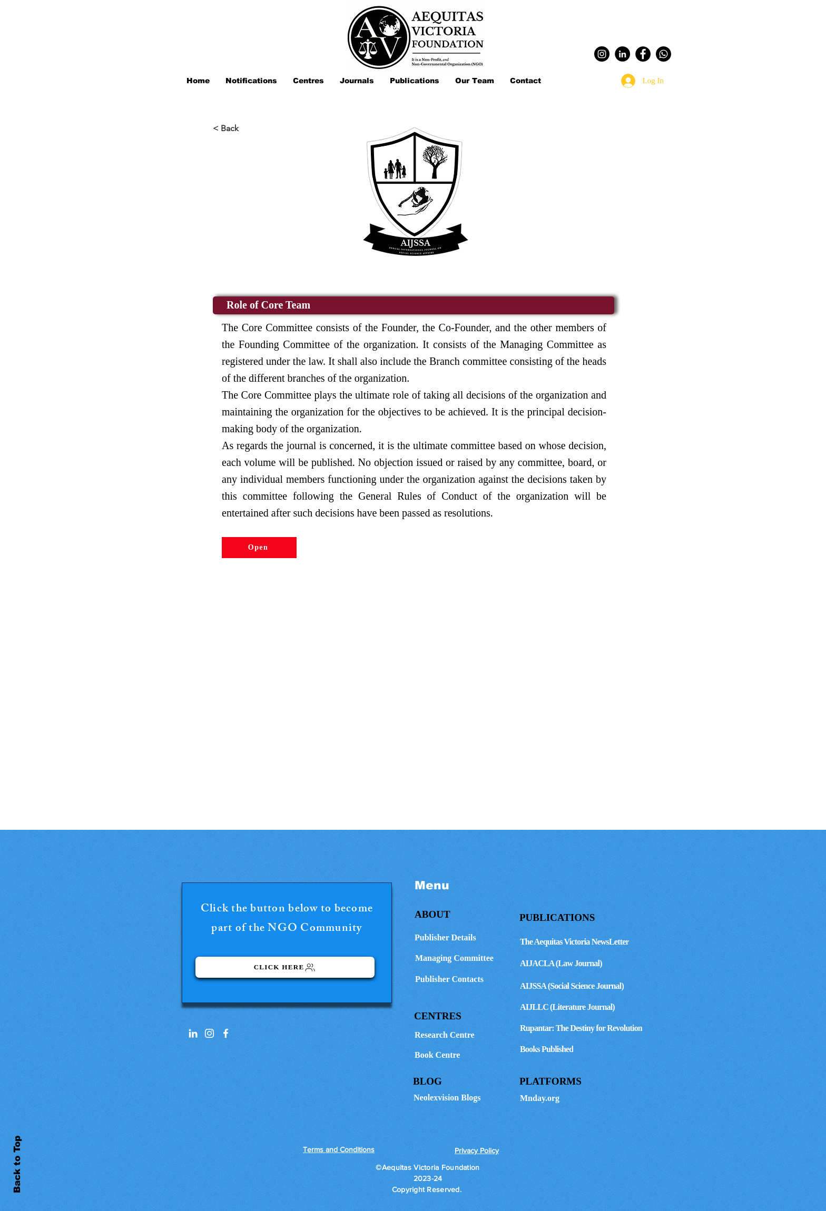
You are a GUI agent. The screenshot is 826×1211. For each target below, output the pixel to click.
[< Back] (247, 128)
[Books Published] (590, 1049)
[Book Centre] (464, 1055)
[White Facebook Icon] (226, 1033)
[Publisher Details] (462, 937)
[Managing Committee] (463, 958)
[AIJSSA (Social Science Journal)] (590, 986)
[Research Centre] (464, 1035)
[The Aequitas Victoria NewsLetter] (590, 941)
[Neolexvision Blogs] (463, 1097)
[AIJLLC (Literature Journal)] (590, 1007)
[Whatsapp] (663, 54)
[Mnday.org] (590, 1098)
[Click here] (285, 967)
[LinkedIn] (622, 54)
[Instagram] (601, 54)
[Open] (259, 547)
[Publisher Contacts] (463, 979)
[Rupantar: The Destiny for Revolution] (590, 1028)
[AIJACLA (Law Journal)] (590, 963)
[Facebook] (643, 54)
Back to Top (17, 1164)
